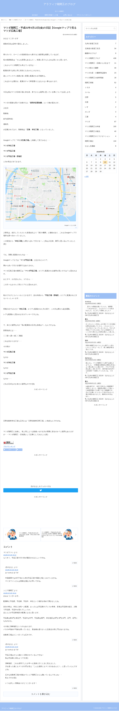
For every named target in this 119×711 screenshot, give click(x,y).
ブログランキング (9, 446)
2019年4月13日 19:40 (11, 647)
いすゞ (100, 107)
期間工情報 (100, 82)
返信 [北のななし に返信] (74, 586)
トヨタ (100, 87)
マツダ (19, 449)
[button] (114, 28)
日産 (100, 102)
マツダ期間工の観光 (100, 131)
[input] (101, 28)
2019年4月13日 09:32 (9, 593)
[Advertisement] (40, 404)
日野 (100, 97)
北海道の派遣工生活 (100, 48)
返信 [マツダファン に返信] (74, 563)
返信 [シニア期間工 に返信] (74, 640)
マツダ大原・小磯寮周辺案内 (100, 72)
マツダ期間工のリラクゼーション (100, 136)
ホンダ (100, 111)
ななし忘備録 (100, 146)
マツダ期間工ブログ (9, 449)
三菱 (100, 116)
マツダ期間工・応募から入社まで (100, 63)
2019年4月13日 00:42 (9, 555)
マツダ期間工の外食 (100, 126)
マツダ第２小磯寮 (100, 67)
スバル (100, 92)
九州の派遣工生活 (100, 43)
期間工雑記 (100, 141)
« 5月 (87, 176)
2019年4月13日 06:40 (11, 570)
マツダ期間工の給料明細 (100, 77)
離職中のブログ (100, 53)
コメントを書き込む (40, 694)
